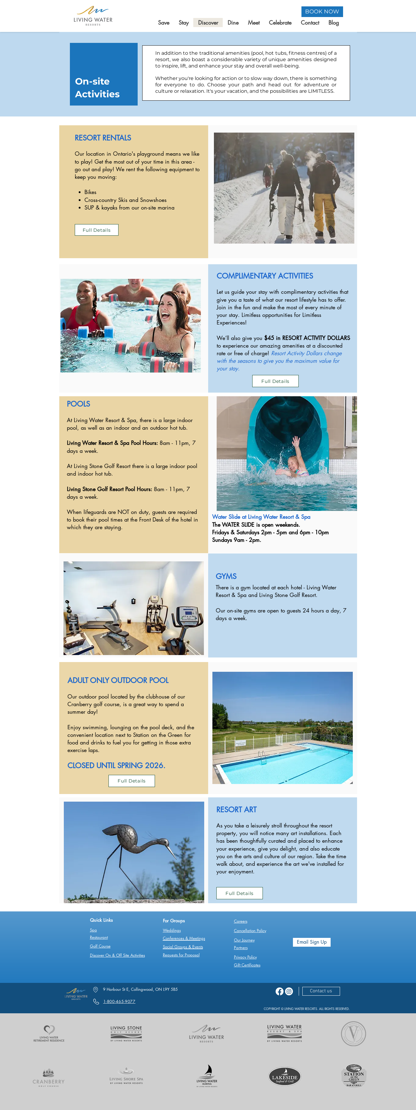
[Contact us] (321, 991)
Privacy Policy (245, 957)
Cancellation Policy (250, 930)
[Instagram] (289, 991)
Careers (240, 921)
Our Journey (244, 940)
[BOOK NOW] (322, 11)
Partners (241, 947)
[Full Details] (97, 230)
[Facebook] (280, 991)
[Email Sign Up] (312, 942)
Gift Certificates (247, 965)
